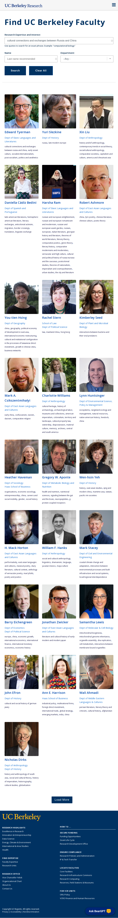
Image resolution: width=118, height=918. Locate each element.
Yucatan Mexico (49, 566)
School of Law (49, 323)
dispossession (59, 424)
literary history (48, 246)
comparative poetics (51, 243)
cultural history (94, 711)
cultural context (20, 569)
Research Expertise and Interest (22, 34)
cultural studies (11, 785)
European (46, 232)
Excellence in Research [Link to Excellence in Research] (13, 831)
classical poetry (23, 566)
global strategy (66, 711)
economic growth (25, 636)
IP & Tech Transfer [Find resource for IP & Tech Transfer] (68, 859)
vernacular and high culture (54, 254)
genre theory (67, 243)
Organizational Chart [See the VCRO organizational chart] (12, 881)
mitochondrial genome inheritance (94, 636)
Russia (44, 143)
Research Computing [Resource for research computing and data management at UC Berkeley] (69, 879)
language (67, 562)
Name (8, 52)
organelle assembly (87, 640)
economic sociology (26, 491)
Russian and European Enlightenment (58, 217)
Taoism (31, 415)
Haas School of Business (17, 486)
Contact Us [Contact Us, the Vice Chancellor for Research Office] (7, 888)
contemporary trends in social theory (95, 146)
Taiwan (109, 491)
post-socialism (11, 157)
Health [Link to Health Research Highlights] (5, 849)
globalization (24, 785)
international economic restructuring (20, 335)
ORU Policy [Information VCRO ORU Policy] (65, 894)
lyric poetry (90, 217)
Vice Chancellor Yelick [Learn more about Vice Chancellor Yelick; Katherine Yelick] (12, 877)
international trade (50, 711)
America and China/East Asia (99, 157)
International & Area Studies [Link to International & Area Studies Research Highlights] (15, 846)
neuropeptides (61, 499)
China (81, 217)
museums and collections (53, 413)
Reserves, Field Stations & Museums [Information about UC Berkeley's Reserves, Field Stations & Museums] (77, 882)
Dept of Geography (15, 323)
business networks (13, 350)
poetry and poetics (13, 577)
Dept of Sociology (14, 482)
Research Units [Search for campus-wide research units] (9, 865)
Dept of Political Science (54, 326)
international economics (15, 640)
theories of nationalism (60, 265)
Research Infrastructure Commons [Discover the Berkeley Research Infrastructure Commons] (76, 875)
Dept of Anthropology (90, 137)
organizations (11, 491)
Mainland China (52, 332)
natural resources (100, 413)
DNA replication (104, 640)
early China (9, 415)
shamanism (57, 562)
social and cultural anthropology (56, 558)
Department (67, 52)
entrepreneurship (12, 495)
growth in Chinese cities (25, 347)
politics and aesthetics (28, 157)
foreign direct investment (53, 707)
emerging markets (50, 714)
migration (9, 228)
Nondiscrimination (31, 911)
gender (21, 499)
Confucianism (21, 415)
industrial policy (49, 703)
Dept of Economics (15, 627)
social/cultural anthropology (91, 150)
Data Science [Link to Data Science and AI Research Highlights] (8, 838)
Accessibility (15, 911)
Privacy (5, 911)
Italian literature (59, 232)
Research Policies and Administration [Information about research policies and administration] (77, 855)
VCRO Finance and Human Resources (77, 898)
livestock (104, 417)
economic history (22, 647)
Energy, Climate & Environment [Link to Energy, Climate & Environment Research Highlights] (16, 842)
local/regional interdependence (93, 577)
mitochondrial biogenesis (90, 633)
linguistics (46, 562)
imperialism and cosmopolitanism (57, 268)
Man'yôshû (28, 573)
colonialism (59, 417)
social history (31, 499)
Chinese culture (85, 220)
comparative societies (89, 154)
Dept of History (50, 137)
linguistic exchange (23, 232)
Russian (67, 228)
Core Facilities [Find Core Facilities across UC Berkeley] (66, 871)
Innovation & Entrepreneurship (16, 835)
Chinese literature (103, 217)
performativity (11, 562)
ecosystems (84, 410)
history (82, 488)
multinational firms (65, 703)
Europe (8, 636)
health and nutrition (50, 491)
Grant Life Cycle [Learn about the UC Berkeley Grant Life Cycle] (67, 840)
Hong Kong (65, 332)
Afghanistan (107, 711)
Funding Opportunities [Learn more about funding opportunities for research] (70, 836)
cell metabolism (86, 644)
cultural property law (61, 421)
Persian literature (86, 707)
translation (9, 232)
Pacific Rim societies (88, 495)
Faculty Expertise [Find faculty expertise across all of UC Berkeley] (10, 861)
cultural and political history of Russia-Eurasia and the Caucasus (58, 258)
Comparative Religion (21, 418)
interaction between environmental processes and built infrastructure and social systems (94, 570)
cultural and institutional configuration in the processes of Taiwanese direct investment (21, 343)
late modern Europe (57, 143)
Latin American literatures (15, 217)
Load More (62, 799)
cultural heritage (49, 406)
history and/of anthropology (91, 143)
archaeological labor (63, 410)
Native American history (89, 417)
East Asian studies (94, 488)
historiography (24, 781)
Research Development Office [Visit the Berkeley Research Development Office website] (74, 843)
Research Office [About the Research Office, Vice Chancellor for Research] (11, 874)
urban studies (48, 272)
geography (15, 328)
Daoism (8, 418)
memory (53, 428)
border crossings (21, 228)
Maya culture (62, 566)
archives (61, 428)
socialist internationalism (22, 154)
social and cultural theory (20, 777)
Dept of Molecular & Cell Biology (96, 627)
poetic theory (99, 220)
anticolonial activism (24, 224)
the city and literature (64, 272)
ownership (46, 424)
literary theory (63, 239)
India (61, 714)
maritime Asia (99, 491)
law (43, 332)
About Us (6, 885)
